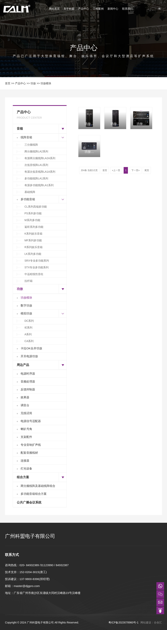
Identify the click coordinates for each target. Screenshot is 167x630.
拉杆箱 (28, 280)
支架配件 (26, 436)
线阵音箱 (26, 137)
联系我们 (127, 8)
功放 (33, 83)
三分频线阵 (31, 144)
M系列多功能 (32, 220)
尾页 (146, 170)
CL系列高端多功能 (35, 206)
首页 (7, 83)
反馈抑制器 (28, 389)
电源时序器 (28, 373)
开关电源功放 (29, 356)
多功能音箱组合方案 (34, 493)
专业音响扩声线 (31, 444)
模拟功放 (26, 313)
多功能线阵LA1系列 (36, 178)
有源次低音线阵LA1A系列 (39, 171)
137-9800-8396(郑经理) (34, 579)
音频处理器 (28, 381)
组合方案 (23, 477)
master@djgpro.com (27, 586)
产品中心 (83, 8)
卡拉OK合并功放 (31, 348)
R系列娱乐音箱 (33, 247)
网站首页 (54, 8)
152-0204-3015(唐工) (33, 572)
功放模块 (45, 83)
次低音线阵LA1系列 (36, 164)
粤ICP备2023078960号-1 (123, 622)
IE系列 (28, 327)
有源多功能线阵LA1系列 (39, 185)
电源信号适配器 (31, 421)
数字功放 (26, 305)
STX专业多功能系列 (36, 267)
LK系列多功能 (32, 253)
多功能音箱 (28, 199)
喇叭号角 (26, 429)
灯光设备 (26, 468)
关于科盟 (69, 8)
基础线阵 (29, 191)
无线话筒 (26, 413)
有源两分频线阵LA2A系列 (39, 158)
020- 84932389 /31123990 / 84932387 (44, 565)
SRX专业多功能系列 (36, 260)
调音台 (25, 405)
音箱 (20, 128)
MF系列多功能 (33, 240)
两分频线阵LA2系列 (36, 151)
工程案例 (98, 8)
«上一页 (116, 170)
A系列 (28, 334)
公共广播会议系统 (29, 502)
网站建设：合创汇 (151, 622)
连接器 (25, 460)
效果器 (25, 397)
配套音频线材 (29, 452)
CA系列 (29, 341)
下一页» (135, 170)
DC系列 (29, 320)
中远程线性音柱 (33, 274)
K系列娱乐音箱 (33, 233)
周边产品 (23, 365)
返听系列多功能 (33, 226)
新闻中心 (112, 8)
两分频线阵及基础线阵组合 (38, 485)
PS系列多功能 (33, 213)
